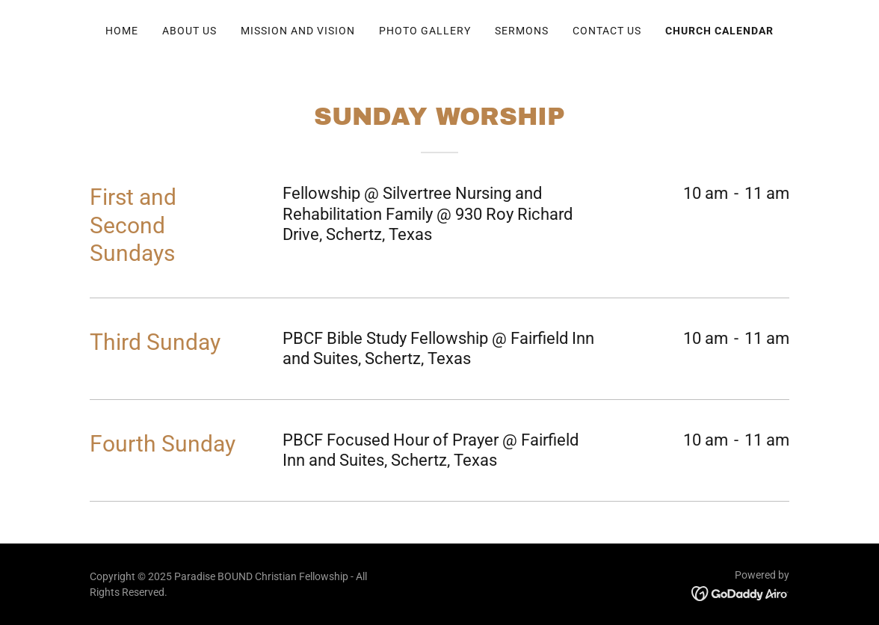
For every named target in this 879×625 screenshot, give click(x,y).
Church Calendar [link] (719, 31)
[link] (740, 593)
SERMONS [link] (522, 31)
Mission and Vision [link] (298, 31)
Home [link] (121, 31)
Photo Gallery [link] (425, 31)
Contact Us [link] (607, 31)
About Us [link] (189, 31)
